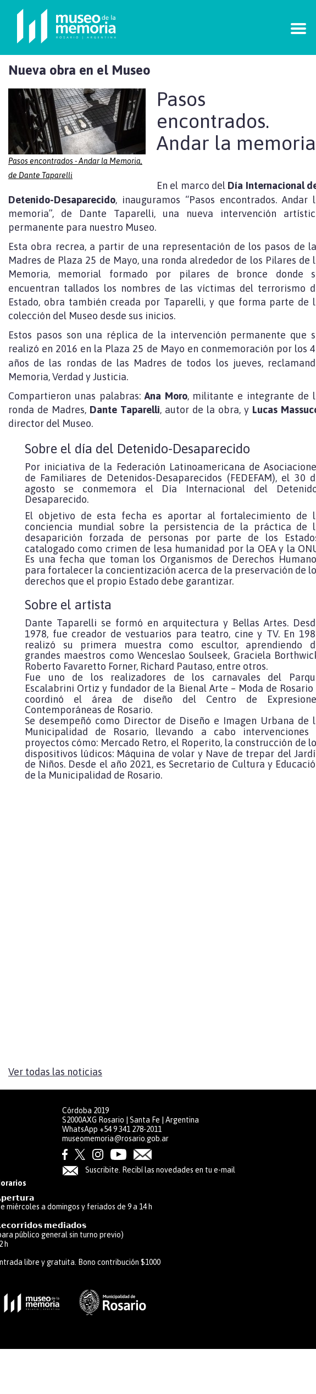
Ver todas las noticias (55, 1072)
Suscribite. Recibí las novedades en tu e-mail (148, 1169)
